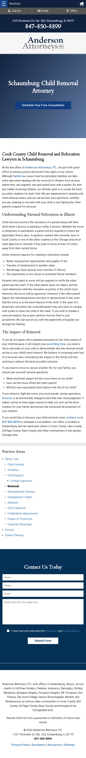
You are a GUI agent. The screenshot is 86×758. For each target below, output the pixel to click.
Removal (13, 486)
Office (71, 10)
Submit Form (43, 640)
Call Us (14, 10)
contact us (73, 417)
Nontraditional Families (21, 491)
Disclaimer (51, 631)
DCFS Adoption (17, 508)
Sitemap (69, 744)
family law (19, 176)
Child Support (16, 475)
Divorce (7, 398)
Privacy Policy (71, 631)
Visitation (13, 470)
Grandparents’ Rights (20, 497)
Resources (55, 744)
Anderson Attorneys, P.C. (41, 167)
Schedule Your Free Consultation (43, 105)
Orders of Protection (20, 519)
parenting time (56, 344)
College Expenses (21, 480)
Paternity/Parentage (20, 524)
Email (43, 10)
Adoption (13, 502)
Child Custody (16, 464)
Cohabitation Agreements (23, 513)
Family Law (11, 459)
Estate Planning (14, 535)
